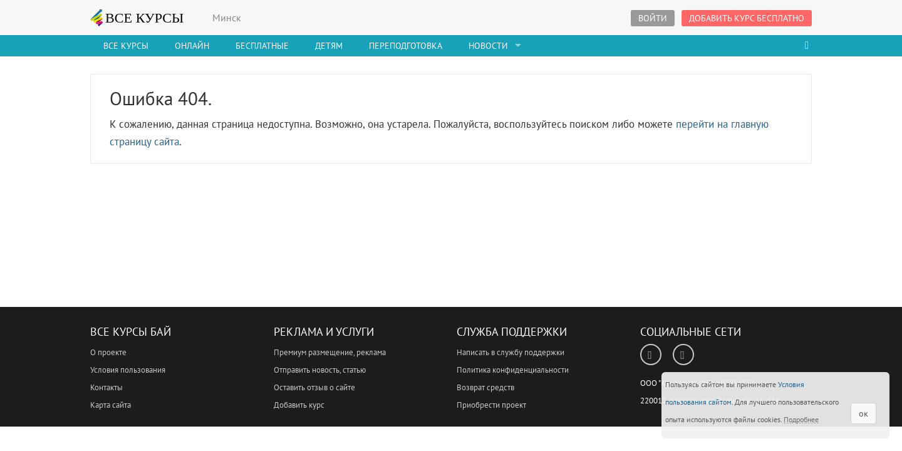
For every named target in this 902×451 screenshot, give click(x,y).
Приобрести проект (491, 405)
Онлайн (192, 45)
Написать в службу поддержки (510, 352)
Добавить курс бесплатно (746, 18)
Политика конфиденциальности (513, 370)
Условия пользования (127, 370)
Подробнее (801, 419)
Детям (329, 45)
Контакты (106, 387)
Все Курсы (125, 45)
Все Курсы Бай (130, 331)
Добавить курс (299, 405)
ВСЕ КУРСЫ (137, 17)
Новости (488, 45)
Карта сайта (110, 405)
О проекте (108, 352)
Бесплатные (262, 45)
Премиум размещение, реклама (330, 352)
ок (863, 413)
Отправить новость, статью (320, 370)
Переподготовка (405, 45)
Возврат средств (485, 387)
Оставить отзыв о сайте (314, 387)
